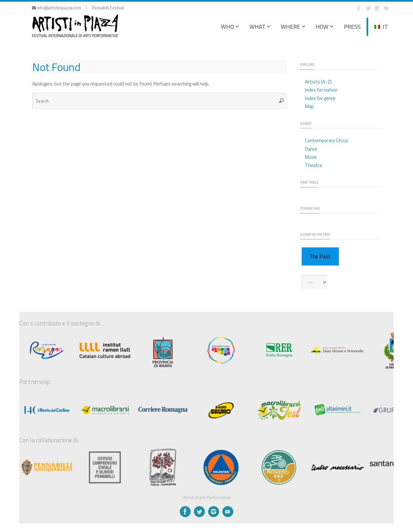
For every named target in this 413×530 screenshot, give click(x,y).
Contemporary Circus (326, 140)
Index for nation (321, 90)
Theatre (313, 165)
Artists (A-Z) (318, 81)
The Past (320, 256)
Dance (311, 149)
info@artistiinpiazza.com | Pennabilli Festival (78, 8)
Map (309, 106)
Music (311, 157)
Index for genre (320, 98)
